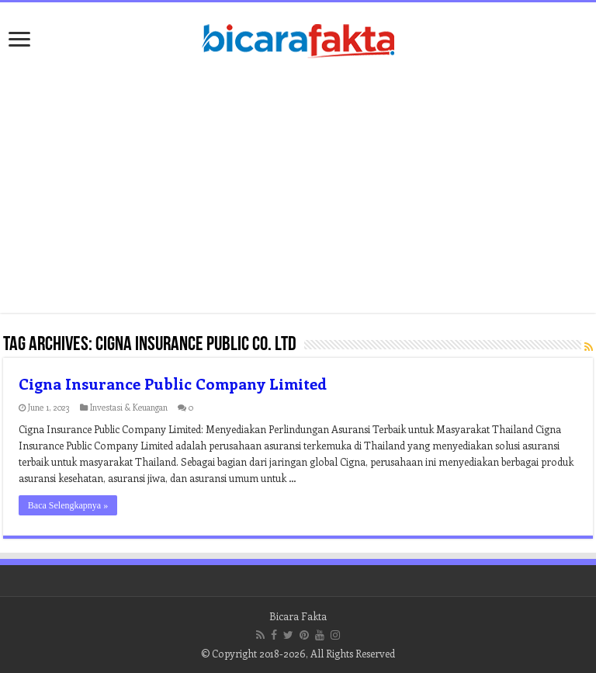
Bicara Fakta (298, 616)
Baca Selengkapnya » (68, 505)
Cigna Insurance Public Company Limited (173, 383)
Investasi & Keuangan (129, 407)
